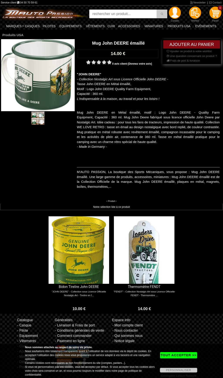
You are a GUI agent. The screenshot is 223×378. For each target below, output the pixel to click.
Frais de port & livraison (183, 60)
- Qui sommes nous (127, 336)
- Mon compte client (127, 325)
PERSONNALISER (178, 370)
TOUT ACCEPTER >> (178, 355)
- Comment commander (73, 336)
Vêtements (95, 26)
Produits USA (179, 26)
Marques (14, 26)
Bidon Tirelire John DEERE (79, 287)
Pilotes (49, 26)
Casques (32, 26)
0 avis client (119, 63)
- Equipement (27, 336)
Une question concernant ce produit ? (192, 56)
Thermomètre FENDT (144, 287)
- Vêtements (26, 341)
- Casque (24, 325)
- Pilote (22, 330)
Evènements (205, 26)
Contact (215, 2)
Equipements (70, 26)
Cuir (111, 26)
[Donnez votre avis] (140, 63)
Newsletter (198, 2)
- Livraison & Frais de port (75, 325)
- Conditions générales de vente (79, 330)
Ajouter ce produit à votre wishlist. (189, 51)
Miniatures (154, 26)
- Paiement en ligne (70, 341)
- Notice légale (123, 341)
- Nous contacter (125, 330)
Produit (111, 201)
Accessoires (129, 26)
